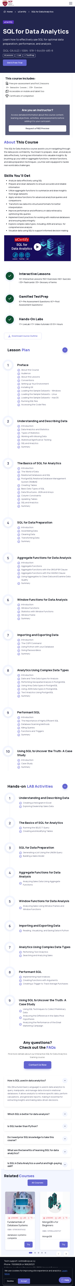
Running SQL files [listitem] (27, 401)
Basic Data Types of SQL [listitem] (30, 488)
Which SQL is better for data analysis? (28, 1114)
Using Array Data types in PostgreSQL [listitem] (37, 685)
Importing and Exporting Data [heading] (37, 635)
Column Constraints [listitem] (29, 495)
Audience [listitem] (24, 373)
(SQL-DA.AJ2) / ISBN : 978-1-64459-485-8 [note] (28, 50)
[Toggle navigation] (70, 3)
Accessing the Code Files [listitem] (31, 404)
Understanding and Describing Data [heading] (42, 421)
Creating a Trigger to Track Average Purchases (43, 983)
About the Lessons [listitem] (28, 377)
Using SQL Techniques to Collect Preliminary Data (42, 1011)
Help (65, 1280)
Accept (24, 1281)
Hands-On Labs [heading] (31, 319)
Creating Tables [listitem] (27, 485)
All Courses (37, 1182)
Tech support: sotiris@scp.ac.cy (19, 1261)
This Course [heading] (21, 142)
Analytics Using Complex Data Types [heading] (43, 670)
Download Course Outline (23, 336)
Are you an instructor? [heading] (37, 110)
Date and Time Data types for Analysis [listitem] (37, 678)
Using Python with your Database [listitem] (35, 646)
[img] (20, 1203)
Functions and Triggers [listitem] (30, 731)
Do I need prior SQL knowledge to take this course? (30, 1139)
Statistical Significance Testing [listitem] (34, 440)
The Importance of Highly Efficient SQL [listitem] (37, 720)
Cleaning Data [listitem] (26, 534)
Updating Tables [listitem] (27, 499)
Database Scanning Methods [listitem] (33, 724)
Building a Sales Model (31, 856)
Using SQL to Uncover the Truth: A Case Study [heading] (44, 753)
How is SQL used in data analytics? (26, 1080)
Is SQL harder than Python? (22, 1126)
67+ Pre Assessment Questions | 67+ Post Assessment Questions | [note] (39, 303)
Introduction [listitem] (25, 426)
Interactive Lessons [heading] (34, 274)
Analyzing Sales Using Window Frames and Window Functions (41, 908)
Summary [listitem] (23, 447)
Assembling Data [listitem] (27, 531)
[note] (9, 55)
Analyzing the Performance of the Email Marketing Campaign (40, 1024)
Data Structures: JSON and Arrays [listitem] (35, 492)
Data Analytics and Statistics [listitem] (33, 429)
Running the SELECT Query (34, 827)
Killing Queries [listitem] (26, 727)
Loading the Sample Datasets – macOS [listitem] (37, 397)
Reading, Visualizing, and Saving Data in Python (44, 930)
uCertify (22, 11)
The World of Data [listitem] (28, 471)
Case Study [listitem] (25, 763)
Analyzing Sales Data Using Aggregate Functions (39, 883)
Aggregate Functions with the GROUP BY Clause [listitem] (42, 569)
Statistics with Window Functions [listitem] (35, 611)
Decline (10, 1281)
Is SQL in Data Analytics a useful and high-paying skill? (34, 1165)
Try (28, 1244)
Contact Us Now (38, 1064)
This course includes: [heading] (20, 78)
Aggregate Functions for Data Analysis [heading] (44, 558)
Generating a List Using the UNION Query (40, 852)
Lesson (18, 349)
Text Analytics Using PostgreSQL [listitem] (35, 692)
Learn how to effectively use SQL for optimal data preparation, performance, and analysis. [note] (33, 41)
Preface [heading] (22, 365)
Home (8, 11)
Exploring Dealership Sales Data (36, 806)
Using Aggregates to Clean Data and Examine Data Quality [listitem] (44, 578)
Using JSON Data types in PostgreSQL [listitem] (37, 689)
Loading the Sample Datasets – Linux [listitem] (37, 394)
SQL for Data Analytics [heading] (36, 31)
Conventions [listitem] (25, 380)
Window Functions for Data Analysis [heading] (42, 600)
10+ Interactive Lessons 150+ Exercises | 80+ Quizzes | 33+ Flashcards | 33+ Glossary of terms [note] (45, 281)
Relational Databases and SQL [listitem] (33, 475)
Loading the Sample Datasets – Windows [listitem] (39, 390)
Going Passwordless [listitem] (29, 650)
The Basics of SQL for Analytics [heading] (39, 463)
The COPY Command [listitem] (29, 643)
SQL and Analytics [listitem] (27, 443)
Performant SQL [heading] (28, 712)
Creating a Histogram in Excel (35, 803)
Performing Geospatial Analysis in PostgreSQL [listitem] (41, 682)
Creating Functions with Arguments (38, 980)
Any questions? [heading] (37, 1045)
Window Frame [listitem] (26, 615)
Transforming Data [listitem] (28, 538)
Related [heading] (19, 1175)
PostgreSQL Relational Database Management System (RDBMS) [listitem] (41, 480)
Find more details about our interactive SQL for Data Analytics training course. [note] (37, 1055)
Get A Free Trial (14, 62)
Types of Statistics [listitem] (28, 433)
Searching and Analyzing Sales (36, 955)
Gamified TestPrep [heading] (33, 296)
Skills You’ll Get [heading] (17, 175)
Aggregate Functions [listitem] (29, 566)
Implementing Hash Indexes (34, 977)
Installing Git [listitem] (25, 387)
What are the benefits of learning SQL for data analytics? (33, 1152)
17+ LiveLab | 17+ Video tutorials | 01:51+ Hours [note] (41, 324)
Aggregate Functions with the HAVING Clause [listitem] (41, 573)
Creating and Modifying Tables (36, 831)
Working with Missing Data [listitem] (32, 436)
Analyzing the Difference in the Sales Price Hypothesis (41, 1017)
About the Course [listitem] (28, 370)
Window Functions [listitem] (28, 608)
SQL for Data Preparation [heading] (34, 522)
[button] (30, 1252)
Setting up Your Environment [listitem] (33, 384)
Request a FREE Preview (37, 128)
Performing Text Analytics (33, 952)
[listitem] (40, 11)
